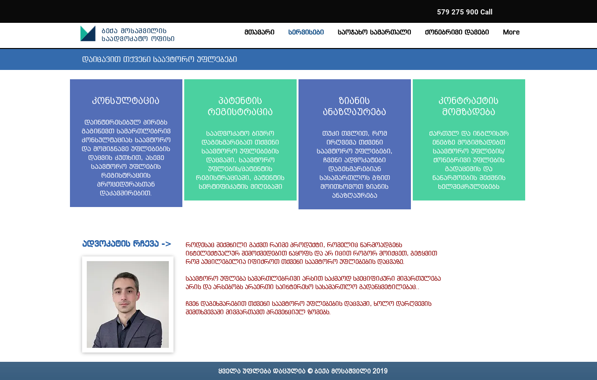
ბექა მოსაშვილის (134, 31)
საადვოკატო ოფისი (138, 39)
